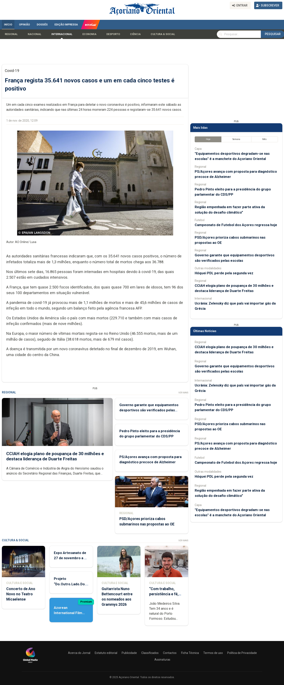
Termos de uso (213, 653)
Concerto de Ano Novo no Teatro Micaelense (20, 594)
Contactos (170, 653)
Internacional (61, 34)
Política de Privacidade (242, 653)
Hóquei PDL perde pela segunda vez (224, 273)
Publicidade (129, 653)
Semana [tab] (236, 139)
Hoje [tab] (208, 139)
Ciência (135, 34)
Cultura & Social (163, 34)
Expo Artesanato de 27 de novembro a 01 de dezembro (71, 558)
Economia (89, 34)
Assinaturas (162, 659)
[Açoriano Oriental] (30, 663)
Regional (11, 34)
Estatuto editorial (106, 653)
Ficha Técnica (190, 653)
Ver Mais (183, 393)
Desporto (113, 34)
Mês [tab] (264, 139)
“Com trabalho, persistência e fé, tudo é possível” (164, 594)
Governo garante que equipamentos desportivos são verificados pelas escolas (148, 410)
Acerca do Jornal (79, 653)
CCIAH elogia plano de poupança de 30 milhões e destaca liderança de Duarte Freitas (55, 456)
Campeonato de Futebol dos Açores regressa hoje (236, 225)
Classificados (150, 653)
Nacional (34, 34)
